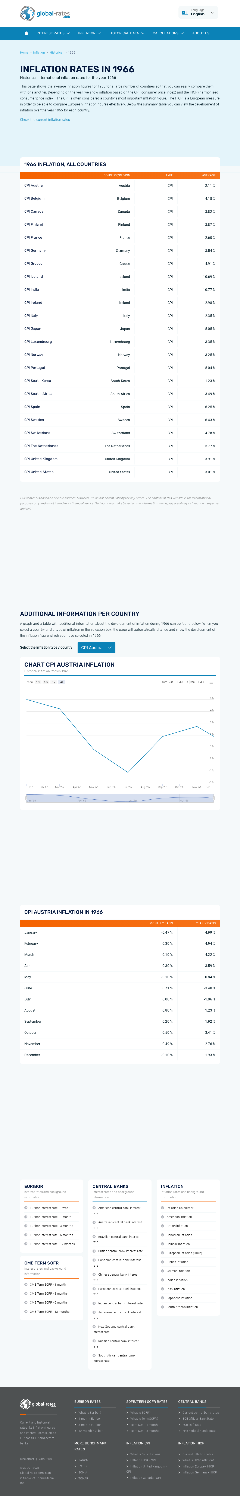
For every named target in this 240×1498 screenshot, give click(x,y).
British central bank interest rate (118, 1251)
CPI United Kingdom (41, 459)
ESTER (81, 1466)
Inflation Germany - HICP (197, 1472)
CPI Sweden (34, 420)
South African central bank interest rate (114, 1358)
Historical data (126, 33)
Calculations (168, 33)
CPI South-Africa (38, 394)
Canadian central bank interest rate (117, 1262)
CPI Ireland (33, 303)
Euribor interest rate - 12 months (49, 1244)
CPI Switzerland (37, 433)
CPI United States (38, 472)
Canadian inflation (176, 1235)
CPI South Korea (37, 381)
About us (201, 33)
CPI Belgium (34, 198)
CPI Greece (33, 263)
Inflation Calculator (177, 1208)
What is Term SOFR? (142, 1418)
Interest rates (53, 33)
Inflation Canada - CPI (143, 1477)
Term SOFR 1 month (142, 1424)
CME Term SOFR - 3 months (46, 1293)
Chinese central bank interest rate (115, 1277)
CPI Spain (32, 407)
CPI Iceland (33, 276)
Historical (56, 52)
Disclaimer (27, 1459)
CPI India (31, 290)
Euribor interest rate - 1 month (48, 1217)
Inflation (89, 33)
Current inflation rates (195, 1454)
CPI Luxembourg (38, 342)
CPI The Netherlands (41, 446)
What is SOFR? (138, 1412)
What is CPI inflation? (143, 1454)
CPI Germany (35, 250)
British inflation (174, 1226)
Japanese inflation (176, 1298)
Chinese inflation (175, 1244)
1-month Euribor (87, 1418)
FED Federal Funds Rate (197, 1430)
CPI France (33, 237)
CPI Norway (33, 355)
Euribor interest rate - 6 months (48, 1235)
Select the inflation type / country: (47, 647)
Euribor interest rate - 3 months (48, 1226)
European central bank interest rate (117, 1291)
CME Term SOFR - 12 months (46, 1312)
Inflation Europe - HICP (196, 1466)
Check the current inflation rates (45, 120)
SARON (81, 1460)
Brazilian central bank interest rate (116, 1239)
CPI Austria (33, 185)
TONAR (81, 1478)
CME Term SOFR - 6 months (46, 1302)
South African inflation (179, 1307)
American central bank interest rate (117, 1210)
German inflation (175, 1271)
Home (24, 52)
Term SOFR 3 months (142, 1430)
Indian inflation (174, 1280)
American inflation (176, 1217)
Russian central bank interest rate (116, 1343)
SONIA (80, 1472)
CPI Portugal (34, 368)
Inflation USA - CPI (141, 1460)
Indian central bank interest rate (118, 1303)
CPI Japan (32, 329)
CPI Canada (34, 211)
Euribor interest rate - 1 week (47, 1208)
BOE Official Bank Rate (196, 1418)
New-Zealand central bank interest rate (113, 1329)
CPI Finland (33, 224)
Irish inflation (173, 1289)
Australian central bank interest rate (117, 1225)
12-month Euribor (88, 1430)
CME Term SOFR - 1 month (45, 1284)
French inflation (174, 1262)
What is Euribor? (87, 1412)
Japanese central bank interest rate (117, 1315)
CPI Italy (31, 316)
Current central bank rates (198, 1412)
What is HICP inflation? (196, 1460)
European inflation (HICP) (181, 1253)
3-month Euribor (87, 1424)
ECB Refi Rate (190, 1424)
